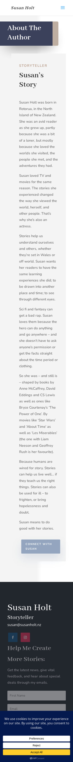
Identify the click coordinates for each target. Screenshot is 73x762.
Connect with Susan (40, 546)
